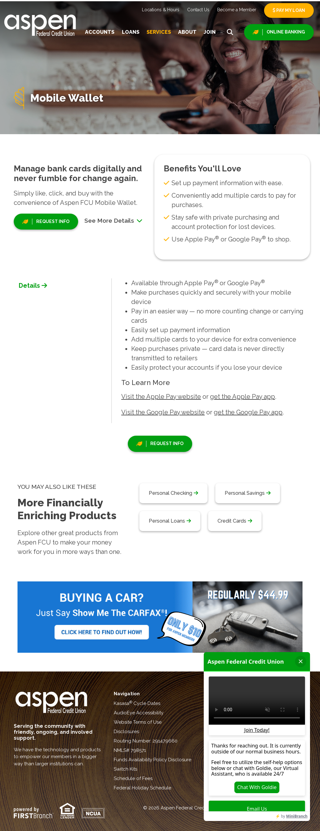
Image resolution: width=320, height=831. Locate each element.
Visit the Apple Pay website (161, 396)
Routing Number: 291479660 (146, 741)
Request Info (52, 221)
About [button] (187, 32)
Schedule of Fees (133, 778)
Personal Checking (170, 493)
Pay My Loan (289, 10)
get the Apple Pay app (242, 396)
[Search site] (230, 32)
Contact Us (198, 9)
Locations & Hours (160, 9)
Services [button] (159, 32)
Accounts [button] (99, 32)
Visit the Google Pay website (163, 412)
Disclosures (126, 731)
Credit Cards (232, 521)
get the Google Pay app (248, 412)
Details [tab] (29, 285)
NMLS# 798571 (130, 750)
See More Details (113, 220)
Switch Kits (125, 769)
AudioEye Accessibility (138, 713)
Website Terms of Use (138, 722)
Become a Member (236, 9)
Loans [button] (130, 32)
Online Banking (286, 31)
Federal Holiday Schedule (142, 788)
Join (210, 32)
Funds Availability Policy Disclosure (152, 760)
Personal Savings (245, 493)
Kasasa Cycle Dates (137, 703)
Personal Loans (167, 521)
